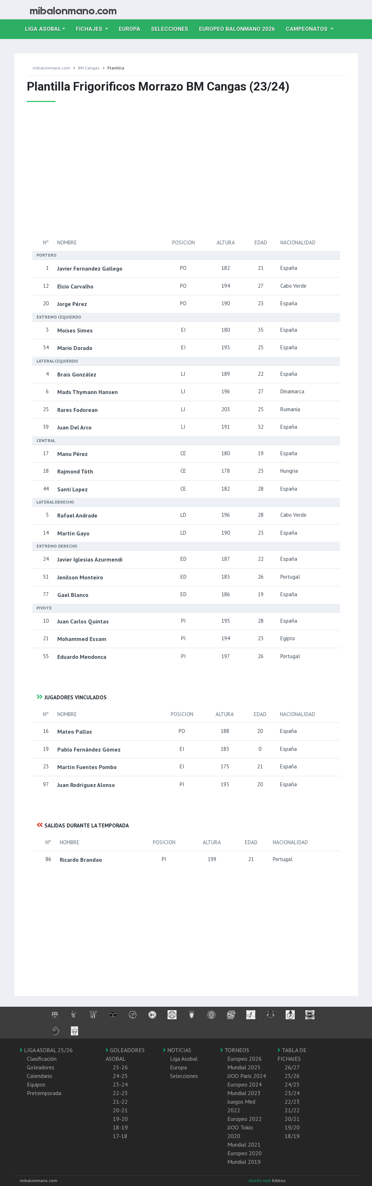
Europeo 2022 (244, 1118)
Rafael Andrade (77, 515)
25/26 (292, 1075)
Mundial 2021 (244, 1144)
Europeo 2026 (244, 1058)
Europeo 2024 (244, 1084)
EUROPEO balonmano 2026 (239, 28)
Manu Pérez (72, 453)
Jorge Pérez (72, 303)
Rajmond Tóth (75, 471)
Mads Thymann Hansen (87, 391)
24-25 (120, 1075)
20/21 (292, 1118)
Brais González (76, 374)
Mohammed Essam (81, 638)
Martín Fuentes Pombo (87, 767)
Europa (132, 28)
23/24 (292, 1093)
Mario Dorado (74, 347)
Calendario (39, 1075)
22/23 (292, 1101)
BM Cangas (89, 68)
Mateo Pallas (74, 731)
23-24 (120, 1084)
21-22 (120, 1101)
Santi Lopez (72, 489)
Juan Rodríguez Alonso (86, 784)
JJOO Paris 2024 (246, 1075)
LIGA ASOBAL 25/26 (46, 1050)
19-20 (120, 1118)
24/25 (292, 1084)
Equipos (36, 1084)
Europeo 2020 (244, 1153)
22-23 (120, 1093)
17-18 (120, 1135)
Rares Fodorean (77, 409)
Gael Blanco (72, 594)
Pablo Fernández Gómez (89, 749)
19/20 (292, 1127)
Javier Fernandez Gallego (89, 268)
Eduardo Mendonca (81, 656)
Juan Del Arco (74, 427)
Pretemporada (44, 1093)
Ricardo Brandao (81, 859)
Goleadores (40, 1067)
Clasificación (42, 1058)
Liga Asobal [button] (43, 29)
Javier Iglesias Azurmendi (89, 559)
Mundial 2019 (244, 1161)
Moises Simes (75, 330)
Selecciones (172, 28)
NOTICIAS (177, 1050)
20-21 (120, 1110)
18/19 (292, 1135)
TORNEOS (234, 1050)
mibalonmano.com (51, 68)
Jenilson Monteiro (80, 577)
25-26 (120, 1067)
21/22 (292, 1110)
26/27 (292, 1067)
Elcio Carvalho (75, 286)
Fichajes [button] (90, 29)
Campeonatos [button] (307, 29)
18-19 (120, 1127)
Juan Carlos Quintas (83, 621)
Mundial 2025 (244, 1067)
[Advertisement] (160, 170)
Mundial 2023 (244, 1093)
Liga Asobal (184, 1058)
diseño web (260, 1180)
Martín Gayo (73, 533)
